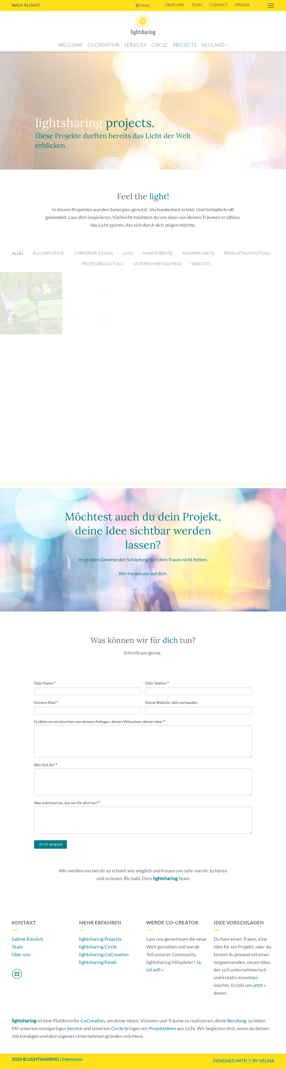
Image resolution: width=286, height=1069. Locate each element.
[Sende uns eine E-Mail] (17, 974)
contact (218, 4)
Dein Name (44, 683)
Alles (17, 253)
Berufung (236, 1020)
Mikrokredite (158, 253)
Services (135, 45)
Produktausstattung (247, 253)
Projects (185, 45)
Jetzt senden (50, 844)
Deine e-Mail (46, 702)
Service (74, 1028)
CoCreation (103, 45)
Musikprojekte (198, 253)
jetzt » (259, 985)
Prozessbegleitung (102, 263)
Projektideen (162, 1028)
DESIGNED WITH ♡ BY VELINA (243, 1060)
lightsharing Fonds (98, 962)
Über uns (175, 4)
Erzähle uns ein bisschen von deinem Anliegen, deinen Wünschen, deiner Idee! (99, 721)
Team (196, 4)
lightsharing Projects (100, 939)
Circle (159, 45)
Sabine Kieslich (27, 939)
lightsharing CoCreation (104, 954)
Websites (200, 263)
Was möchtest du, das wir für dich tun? (67, 802)
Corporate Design (93, 253)
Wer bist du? (45, 764)
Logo (128, 253)
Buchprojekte (48, 253)
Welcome (70, 45)
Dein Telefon (157, 683)
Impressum (72, 1059)
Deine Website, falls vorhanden (171, 702)
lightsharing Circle (98, 947)
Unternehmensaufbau (157, 263)
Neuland (214, 45)
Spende (242, 4)
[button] (270, 5)
